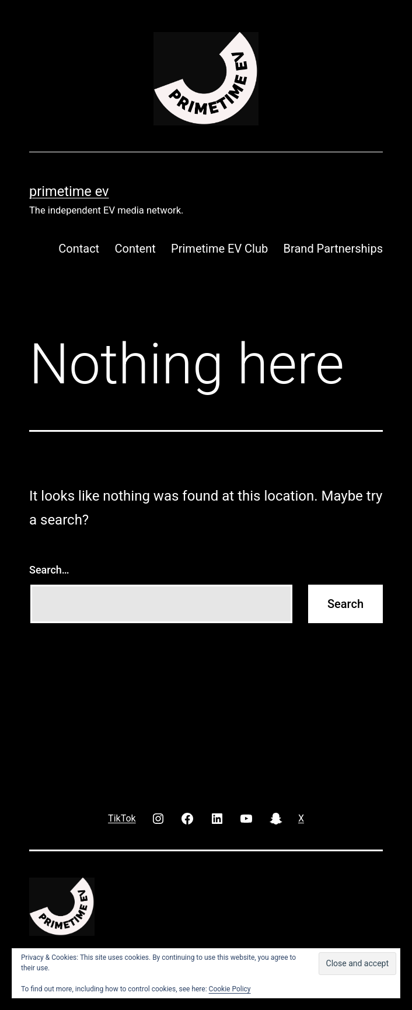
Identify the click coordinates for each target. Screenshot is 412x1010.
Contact (78, 249)
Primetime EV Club (219, 249)
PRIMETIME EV (69, 191)
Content (135, 249)
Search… (49, 570)
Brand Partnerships (333, 249)
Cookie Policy (230, 989)
